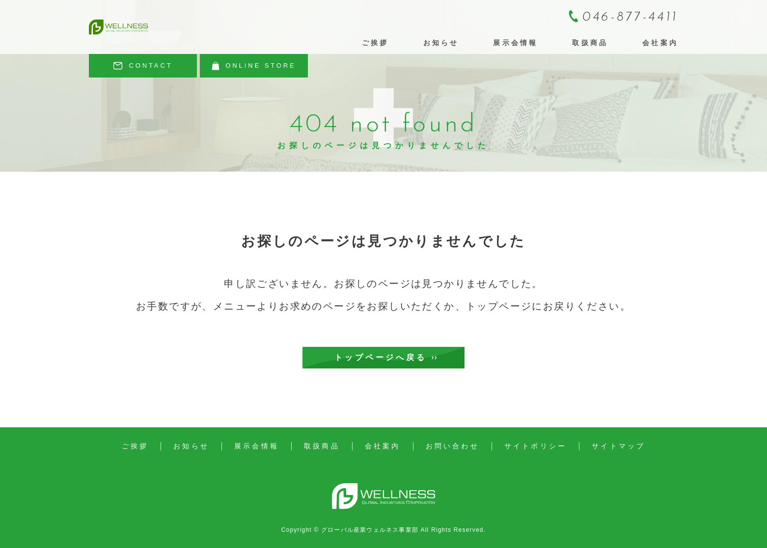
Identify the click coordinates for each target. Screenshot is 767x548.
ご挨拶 (375, 43)
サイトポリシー (535, 446)
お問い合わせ (452, 446)
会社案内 (660, 43)
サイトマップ (618, 446)
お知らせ (441, 43)
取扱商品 (590, 43)
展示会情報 (515, 43)
